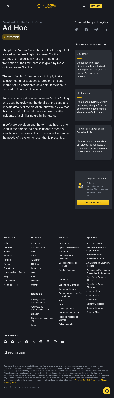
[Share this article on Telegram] (96, 29)
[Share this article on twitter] (76, 29)
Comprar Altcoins (94, 312)
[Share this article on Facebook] (86, 29)
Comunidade (9, 280)
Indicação (63, 251)
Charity (34, 285)
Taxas (61, 300)
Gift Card (35, 264)
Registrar (95, 6)
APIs (61, 304)
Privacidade (9, 268)
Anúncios (8, 251)
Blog (6, 276)
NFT (33, 272)
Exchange (35, 243)
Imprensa (8, 256)
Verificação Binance (68, 308)
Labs (33, 325)
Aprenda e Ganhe (94, 243)
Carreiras (8, 247)
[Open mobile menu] (106, 6)
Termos (7, 264)
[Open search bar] (83, 6)
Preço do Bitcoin (94, 254)
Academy (35, 260)
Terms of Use (80, 380)
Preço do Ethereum (95, 259)
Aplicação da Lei (66, 324)
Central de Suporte (67, 289)
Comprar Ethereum (95, 308)
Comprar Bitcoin (93, 291)
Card (33, 256)
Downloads (64, 243)
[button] (107, 6)
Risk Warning (92, 380)
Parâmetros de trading (69, 313)
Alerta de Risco (11, 285)
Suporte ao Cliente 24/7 (70, 285)
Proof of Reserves (67, 270)
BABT (34, 276)
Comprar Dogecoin (95, 304)
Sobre (6, 243)
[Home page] (46, 6)
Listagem (35, 314)
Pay (33, 251)
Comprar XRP (92, 299)
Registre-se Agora (93, 202)
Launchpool (36, 268)
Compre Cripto (38, 247)
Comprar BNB (92, 295)
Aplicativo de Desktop (69, 247)
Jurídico (7, 260)
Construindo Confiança (14, 272)
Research (35, 280)
